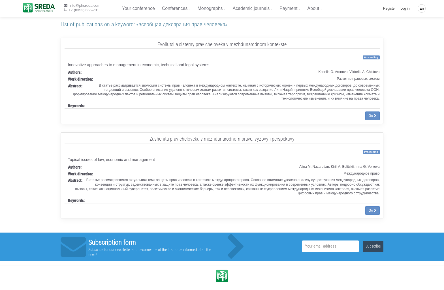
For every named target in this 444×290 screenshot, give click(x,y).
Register (389, 8)
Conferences (175, 8)
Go (372, 116)
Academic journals (251, 8)
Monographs (210, 8)
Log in (405, 8)
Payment (288, 8)
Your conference (138, 8)
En (422, 8)
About (313, 8)
